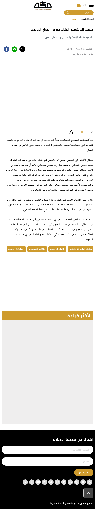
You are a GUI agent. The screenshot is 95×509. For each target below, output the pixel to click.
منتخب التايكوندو (37, 249)
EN (79, 5)
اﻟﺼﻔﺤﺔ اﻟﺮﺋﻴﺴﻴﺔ (86, 19)
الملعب (70, 20)
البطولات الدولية (16, 249)
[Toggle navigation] (91, 5)
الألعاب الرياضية (57, 249)
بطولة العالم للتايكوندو (81, 249)
